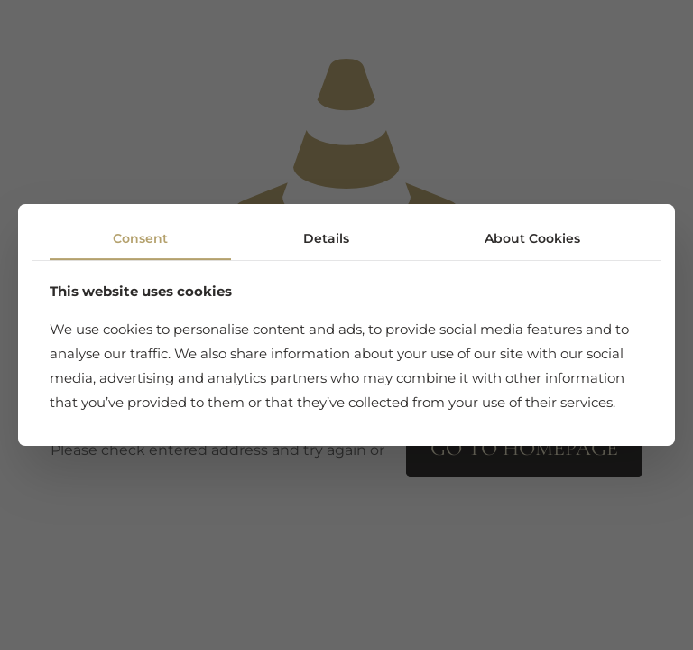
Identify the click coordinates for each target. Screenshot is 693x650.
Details (326, 238)
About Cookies (532, 238)
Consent (140, 238)
